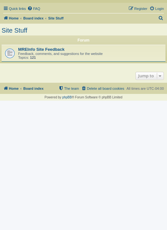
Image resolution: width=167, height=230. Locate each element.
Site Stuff (14, 30)
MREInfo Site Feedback (41, 49)
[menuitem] (33, 8)
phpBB (67, 97)
